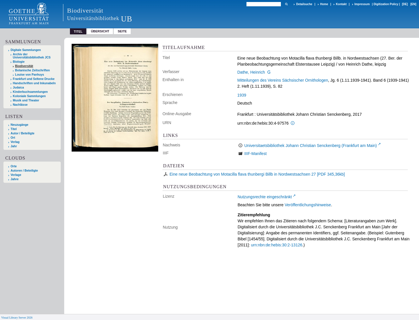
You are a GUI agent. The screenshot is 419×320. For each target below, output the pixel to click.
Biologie (19, 61)
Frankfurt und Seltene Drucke (34, 79)
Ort (13, 137)
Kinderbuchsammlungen (30, 91)
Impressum (362, 4)
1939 (241, 95)
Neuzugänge (19, 124)
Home (324, 4)
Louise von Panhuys (29, 74)
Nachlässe (20, 104)
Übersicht (100, 31)
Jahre (15, 179)
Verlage (16, 174)
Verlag (15, 142)
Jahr (14, 146)
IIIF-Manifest (255, 153)
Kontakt (341, 4)
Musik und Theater (26, 100)
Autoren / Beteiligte (24, 170)
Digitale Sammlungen (26, 50)
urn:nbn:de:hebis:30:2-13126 (276, 245)
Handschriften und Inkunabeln (34, 83)
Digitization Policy (385, 4)
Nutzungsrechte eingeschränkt (265, 197)
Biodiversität (24, 66)
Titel (14, 129)
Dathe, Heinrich (251, 72)
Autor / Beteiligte (22, 133)
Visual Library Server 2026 (16, 317)
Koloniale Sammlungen (29, 96)
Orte (14, 166)
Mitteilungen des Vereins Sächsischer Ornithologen (282, 80)
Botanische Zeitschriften (32, 70)
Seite (122, 31)
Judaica (18, 87)
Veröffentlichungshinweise (308, 205)
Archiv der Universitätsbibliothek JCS (32, 56)
